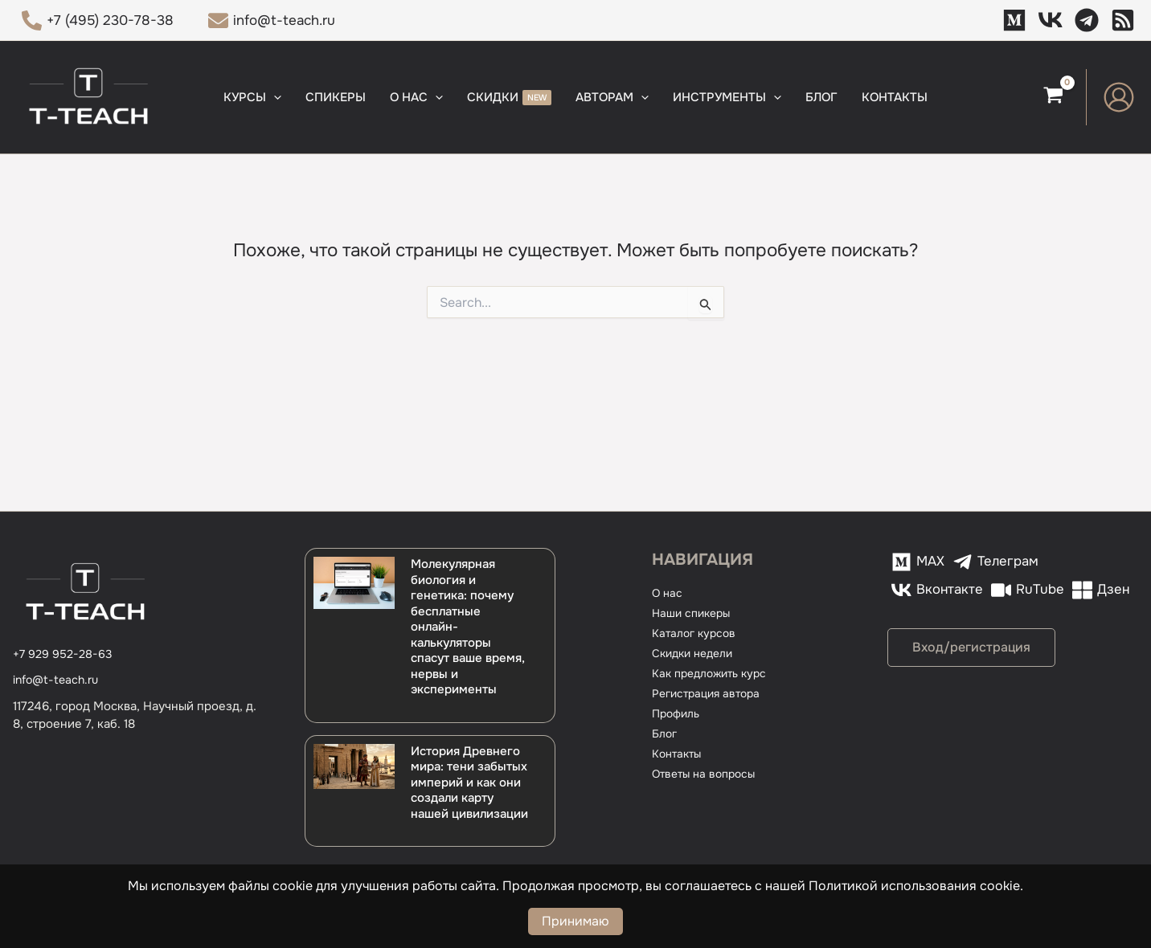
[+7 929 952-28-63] (63, 654)
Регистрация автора (710, 693)
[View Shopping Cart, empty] (1053, 97)
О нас (668, 593)
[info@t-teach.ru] (272, 20)
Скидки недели (696, 653)
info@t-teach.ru (58, 680)
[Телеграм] (1087, 20)
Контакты (679, 754)
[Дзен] (1123, 20)
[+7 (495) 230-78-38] (97, 20)
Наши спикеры (694, 613)
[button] (273, 97)
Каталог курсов (696, 633)
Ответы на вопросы (708, 774)
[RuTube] (926, 590)
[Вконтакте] (1080, 562)
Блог (665, 733)
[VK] (1050, 20)
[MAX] (1014, 20)
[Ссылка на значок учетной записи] (1119, 97)
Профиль (678, 713)
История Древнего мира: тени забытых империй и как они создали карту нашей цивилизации (469, 782)
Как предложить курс (714, 673)
